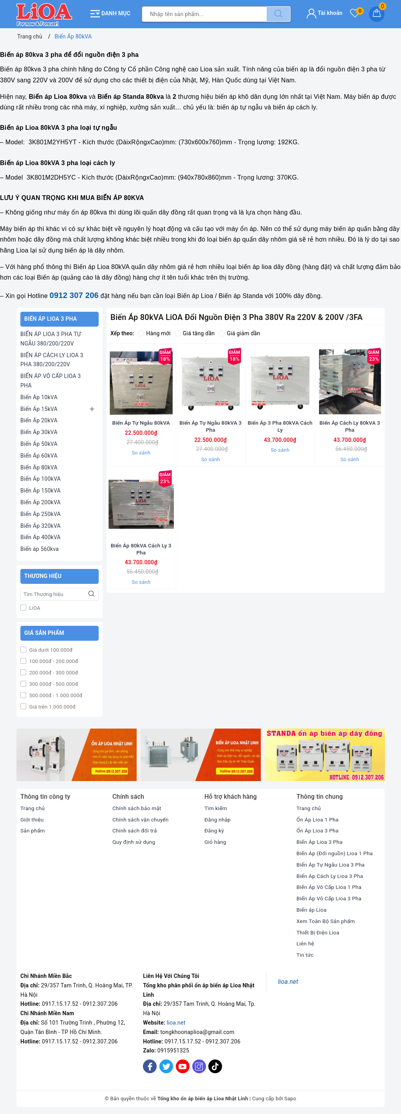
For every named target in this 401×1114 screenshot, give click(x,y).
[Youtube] (183, 1065)
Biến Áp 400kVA (40, 536)
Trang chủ (32, 807)
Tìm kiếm (216, 807)
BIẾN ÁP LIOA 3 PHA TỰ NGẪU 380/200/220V (50, 338)
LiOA (34, 607)
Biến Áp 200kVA (40, 501)
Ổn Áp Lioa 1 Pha (318, 818)
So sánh (141, 462)
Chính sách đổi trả (135, 830)
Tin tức (305, 954)
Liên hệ (305, 943)
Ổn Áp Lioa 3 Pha (318, 830)
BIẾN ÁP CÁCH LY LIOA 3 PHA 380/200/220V (51, 359)
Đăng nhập (217, 818)
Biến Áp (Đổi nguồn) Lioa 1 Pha (335, 852)
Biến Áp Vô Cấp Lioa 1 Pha (329, 886)
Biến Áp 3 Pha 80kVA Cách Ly (280, 436)
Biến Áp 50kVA (39, 443)
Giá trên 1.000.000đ (52, 706)
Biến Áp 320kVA (40, 525)
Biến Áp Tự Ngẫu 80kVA (141, 432)
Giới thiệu (32, 818)
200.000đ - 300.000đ (53, 671)
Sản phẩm (33, 830)
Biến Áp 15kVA (39, 408)
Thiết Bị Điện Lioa (318, 931)
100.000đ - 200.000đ (53, 660)
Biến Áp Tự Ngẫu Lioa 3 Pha (331, 863)
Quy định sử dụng (134, 841)
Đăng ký (214, 830)
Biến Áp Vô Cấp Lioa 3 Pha (329, 897)
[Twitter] (166, 1065)
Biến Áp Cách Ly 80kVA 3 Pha (349, 436)
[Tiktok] (215, 1071)
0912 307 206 (74, 294)
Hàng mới (154, 332)
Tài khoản (324, 12)
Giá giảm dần (239, 332)
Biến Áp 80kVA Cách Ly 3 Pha (141, 569)
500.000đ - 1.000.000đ (55, 694)
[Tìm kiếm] (278, 14)
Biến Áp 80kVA (39, 466)
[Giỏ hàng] (377, 14)
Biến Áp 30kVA (39, 431)
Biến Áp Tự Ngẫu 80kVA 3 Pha (211, 436)
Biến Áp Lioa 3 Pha (320, 841)
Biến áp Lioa (311, 909)
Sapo (290, 1098)
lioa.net (176, 1022)
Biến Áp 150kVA (40, 490)
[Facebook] (150, 1065)
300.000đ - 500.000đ (53, 683)
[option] (76, 753)
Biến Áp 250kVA (40, 513)
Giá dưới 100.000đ (50, 649)
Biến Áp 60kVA (39, 454)
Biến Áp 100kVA (40, 478)
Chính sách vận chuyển (141, 818)
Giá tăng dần (195, 332)
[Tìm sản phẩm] (204, 14)
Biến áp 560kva (39, 548)
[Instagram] (199, 1065)
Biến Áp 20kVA (39, 419)
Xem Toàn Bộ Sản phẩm (326, 920)
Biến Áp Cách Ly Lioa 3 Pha (330, 875)
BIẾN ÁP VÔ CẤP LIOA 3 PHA (50, 380)
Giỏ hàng (215, 841)
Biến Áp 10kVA (39, 396)
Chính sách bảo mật (137, 807)
